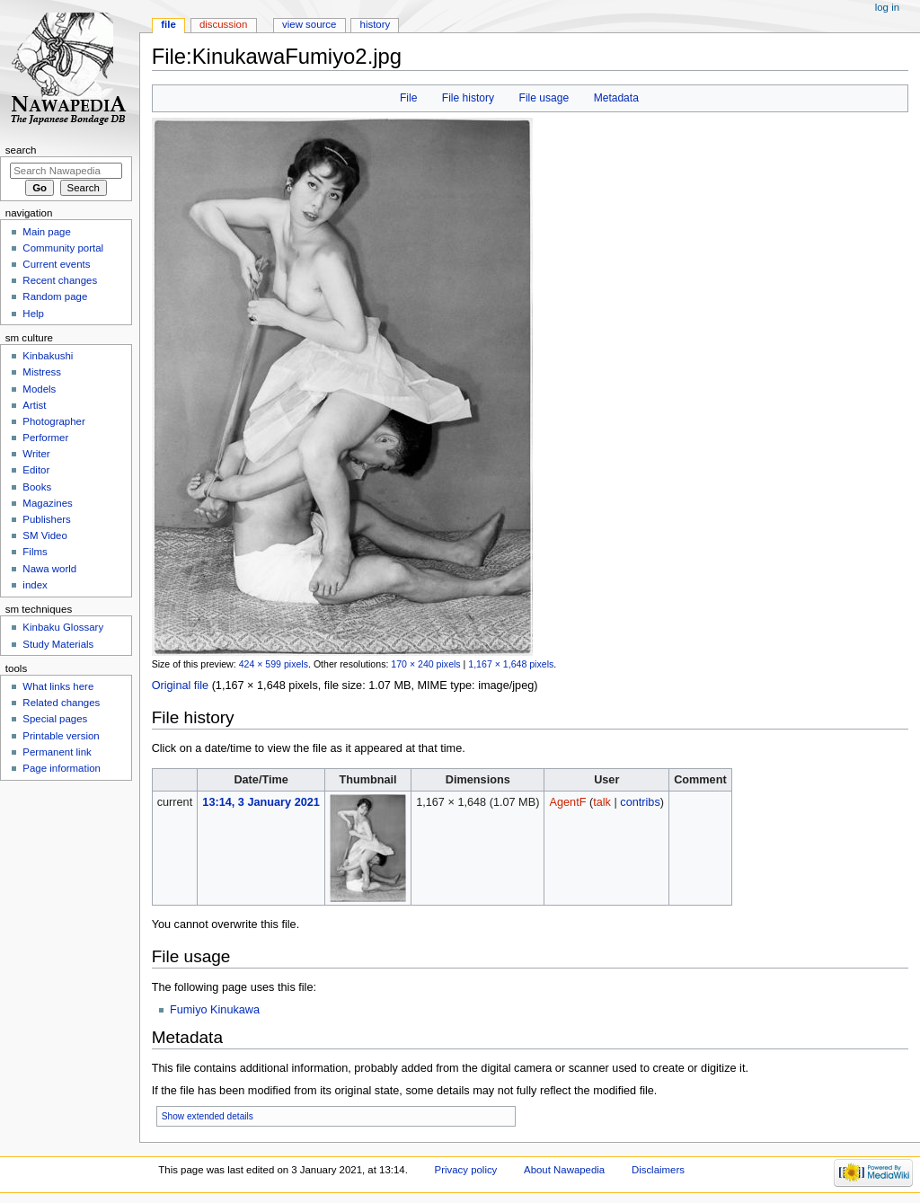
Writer (35, 453)
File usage (544, 98)
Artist (34, 405)
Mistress (41, 372)
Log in (887, 7)
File (408, 98)
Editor (35, 469)
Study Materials (57, 644)
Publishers (46, 519)
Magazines (47, 503)
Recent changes (59, 280)
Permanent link (56, 752)
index (34, 584)
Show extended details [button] (207, 1116)
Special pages (54, 718)
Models (39, 389)
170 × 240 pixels (425, 664)
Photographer (53, 421)
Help (33, 313)
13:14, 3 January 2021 (261, 802)
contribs (639, 802)
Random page (54, 296)
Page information (61, 768)
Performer (45, 437)
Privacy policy (466, 1169)
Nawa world (49, 568)
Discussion (223, 24)
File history (468, 98)
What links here (57, 686)
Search (21, 150)
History (375, 24)
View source (309, 24)
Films (34, 551)
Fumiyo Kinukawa (215, 1010)
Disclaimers (658, 1169)
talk (602, 802)
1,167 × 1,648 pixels (510, 664)
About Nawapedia (564, 1169)
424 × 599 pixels (273, 664)
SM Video (44, 535)
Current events (56, 264)
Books (36, 487)
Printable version (60, 735)
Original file (180, 685)
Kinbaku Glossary (62, 627)
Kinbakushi (47, 355)
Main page (46, 231)
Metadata (616, 98)
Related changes (61, 702)
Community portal (62, 248)
